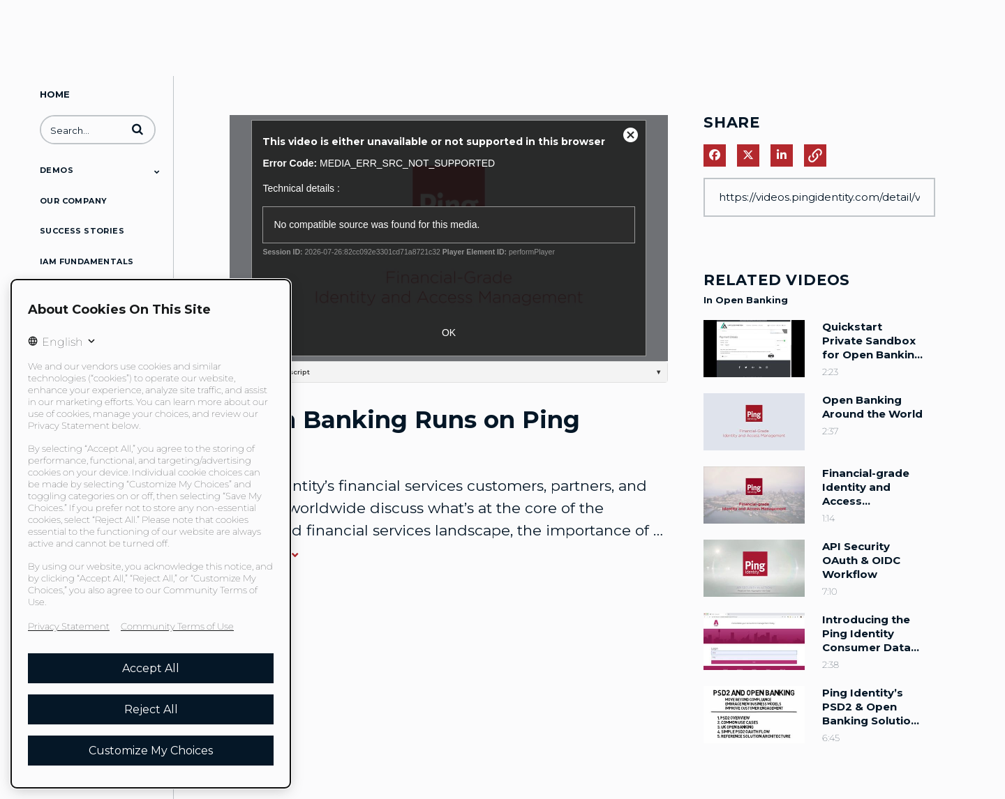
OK (449, 332)
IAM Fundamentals (86, 261)
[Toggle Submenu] (157, 171)
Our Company (73, 201)
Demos (56, 170)
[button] (137, 129)
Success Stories (82, 231)
